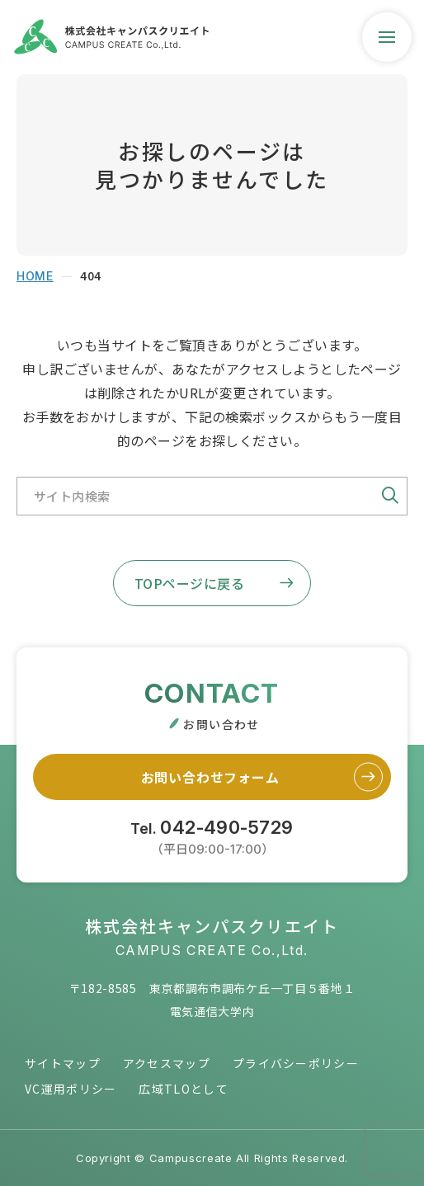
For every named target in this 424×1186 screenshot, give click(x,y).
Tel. (212, 835)
